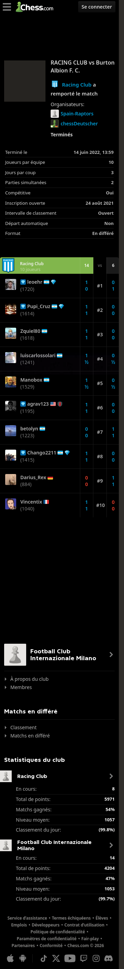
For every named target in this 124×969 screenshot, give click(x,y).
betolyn (29, 428)
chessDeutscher (74, 124)
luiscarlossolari (37, 355)
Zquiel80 (30, 331)
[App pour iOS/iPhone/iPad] (10, 958)
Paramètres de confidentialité (46, 939)
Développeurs (46, 925)
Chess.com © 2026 (85, 945)
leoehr (34, 282)
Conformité (51, 945)
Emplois (19, 925)
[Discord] (108, 958)
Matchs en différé (30, 735)
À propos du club (29, 679)
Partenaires (22, 945)
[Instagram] (96, 958)
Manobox (31, 380)
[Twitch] (84, 958)
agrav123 (38, 404)
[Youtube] (69, 958)
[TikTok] (44, 958)
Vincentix (31, 502)
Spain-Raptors (72, 114)
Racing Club (77, 84)
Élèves (101, 918)
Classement (23, 727)
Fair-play (90, 939)
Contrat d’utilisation (84, 925)
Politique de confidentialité (58, 932)
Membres (21, 687)
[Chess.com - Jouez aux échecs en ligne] (36, 6)
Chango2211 (41, 452)
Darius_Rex (33, 477)
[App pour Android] (23, 958)
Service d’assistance (27, 918)
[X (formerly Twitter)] (56, 958)
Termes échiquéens (71, 918)
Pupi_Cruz (38, 306)
